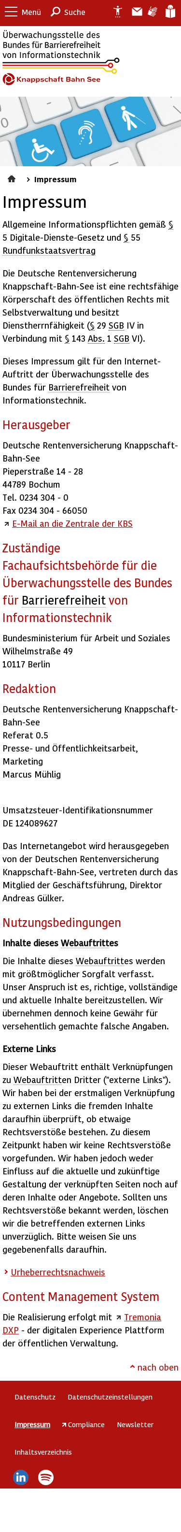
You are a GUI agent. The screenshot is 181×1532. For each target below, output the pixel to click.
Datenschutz (35, 1396)
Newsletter (135, 1424)
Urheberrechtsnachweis (58, 1272)
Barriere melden (133, 11)
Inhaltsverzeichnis (43, 1451)
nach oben (158, 1367)
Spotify (46, 1477)
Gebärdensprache (152, 11)
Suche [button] (74, 11)
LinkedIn (20, 1477)
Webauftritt (85, 943)
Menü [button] (31, 11)
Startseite (13, 177)
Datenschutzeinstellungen (110, 1396)
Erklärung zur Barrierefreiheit (114, 11)
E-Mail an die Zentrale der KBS (72, 523)
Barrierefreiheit (79, 387)
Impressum (55, 178)
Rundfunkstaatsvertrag (49, 250)
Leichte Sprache (170, 11)
